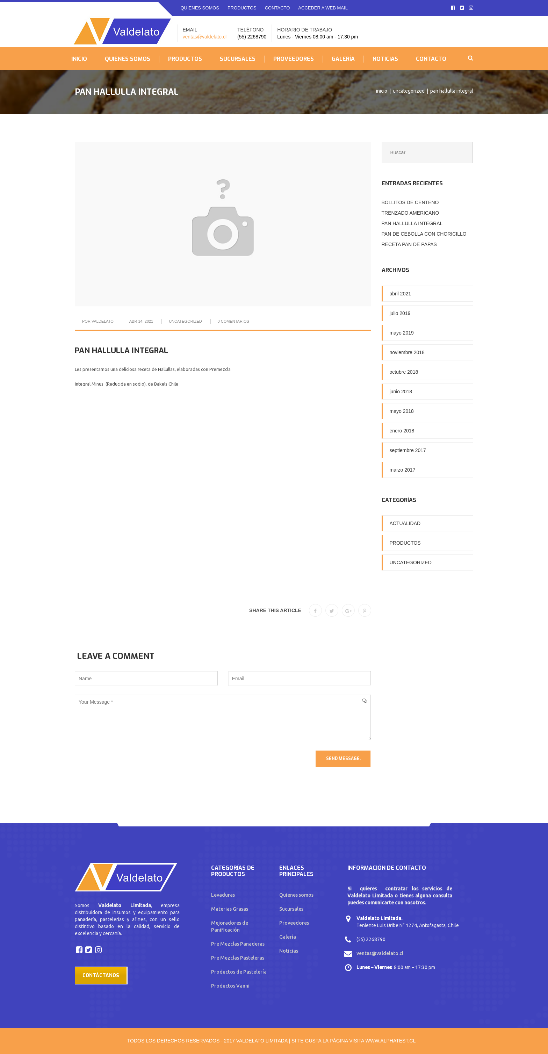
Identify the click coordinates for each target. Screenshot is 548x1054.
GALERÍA (343, 59)
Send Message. (343, 758)
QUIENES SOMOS (200, 7)
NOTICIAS (385, 59)
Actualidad (405, 523)
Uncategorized (409, 91)
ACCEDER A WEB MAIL (323, 7)
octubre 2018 (404, 372)
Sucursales (291, 909)
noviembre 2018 (407, 352)
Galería (287, 937)
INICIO (79, 59)
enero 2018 (402, 430)
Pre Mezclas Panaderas (238, 944)
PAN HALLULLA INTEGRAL (412, 223)
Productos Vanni (230, 986)
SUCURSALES (237, 59)
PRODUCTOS (242, 7)
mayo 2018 (402, 411)
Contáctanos (100, 975)
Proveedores (294, 923)
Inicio (381, 91)
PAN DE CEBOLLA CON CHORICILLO (424, 234)
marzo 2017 (403, 470)
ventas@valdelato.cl (205, 37)
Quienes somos (296, 895)
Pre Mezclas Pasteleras (237, 958)
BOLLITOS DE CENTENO (410, 202)
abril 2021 (400, 293)
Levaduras (223, 895)
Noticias (288, 951)
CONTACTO (277, 7)
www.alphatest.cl (391, 1041)
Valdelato (103, 321)
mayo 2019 (402, 333)
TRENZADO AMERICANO (410, 213)
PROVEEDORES (293, 59)
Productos (405, 543)
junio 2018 (401, 391)
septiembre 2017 (408, 450)
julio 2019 (400, 313)
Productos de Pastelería (239, 972)
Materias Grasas (229, 909)
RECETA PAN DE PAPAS (409, 244)
